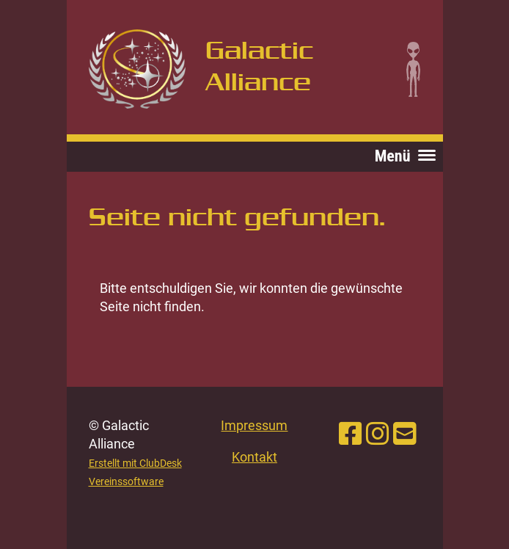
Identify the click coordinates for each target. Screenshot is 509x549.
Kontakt (254, 457)
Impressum (254, 425)
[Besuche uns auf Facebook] (350, 434)
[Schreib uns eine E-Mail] (405, 434)
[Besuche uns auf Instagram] (377, 434)
